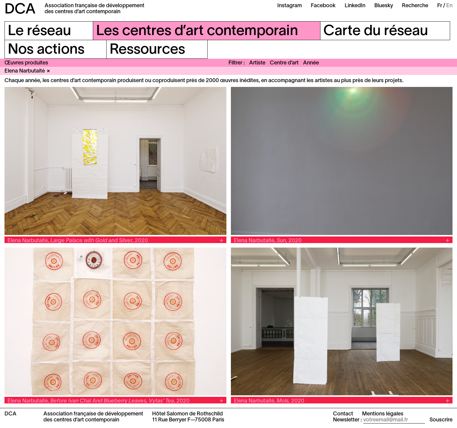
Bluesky (383, 5)
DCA (20, 9)
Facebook (323, 5)
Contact (343, 414)
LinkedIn (355, 5)
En (449, 5)
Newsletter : (347, 420)
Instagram (289, 5)
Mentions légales (382, 414)
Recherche (415, 5)
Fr (439, 5)
